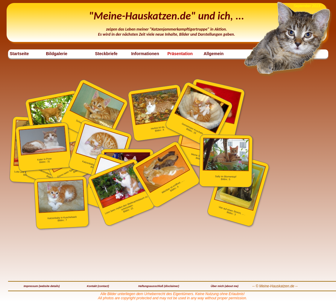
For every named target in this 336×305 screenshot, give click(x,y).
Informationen (145, 53)
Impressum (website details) (42, 286)
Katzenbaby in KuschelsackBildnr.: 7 (61, 200)
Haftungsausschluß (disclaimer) (158, 286)
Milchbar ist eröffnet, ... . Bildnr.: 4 (163, 169)
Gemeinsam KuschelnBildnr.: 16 (201, 110)
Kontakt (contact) (98, 286)
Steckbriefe (106, 53)
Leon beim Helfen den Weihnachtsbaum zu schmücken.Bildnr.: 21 (119, 188)
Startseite (19, 53)
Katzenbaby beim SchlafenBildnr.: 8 (102, 147)
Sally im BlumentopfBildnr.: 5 (226, 159)
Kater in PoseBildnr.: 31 (43, 145)
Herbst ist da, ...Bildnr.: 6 (156, 110)
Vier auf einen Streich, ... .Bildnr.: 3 (240, 185)
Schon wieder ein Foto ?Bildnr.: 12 (96, 108)
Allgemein (213, 53)
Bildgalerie (57, 53)
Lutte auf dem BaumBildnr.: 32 (54, 117)
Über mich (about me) (224, 286)
